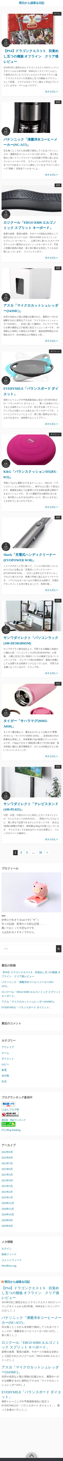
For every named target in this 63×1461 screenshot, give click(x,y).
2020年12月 (8, 1203)
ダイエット (55, 351)
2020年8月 (7, 1226)
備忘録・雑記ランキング (14, 1120)
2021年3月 (7, 1186)
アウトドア (8, 1047)
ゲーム (57, 13)
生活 (58, 600)
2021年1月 (7, 1197)
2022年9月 (7, 1152)
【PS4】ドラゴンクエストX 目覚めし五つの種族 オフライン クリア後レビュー (31, 56)
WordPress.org (9, 1265)
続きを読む (51, 91)
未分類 (5, 1075)
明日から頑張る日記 (31, 3)
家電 (58, 102)
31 (40, 852)
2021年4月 (7, 1180)
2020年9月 (7, 1220)
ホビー (5, 1064)
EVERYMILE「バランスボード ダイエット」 (27, 1007)
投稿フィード (9, 1254)
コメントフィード (12, 1260)
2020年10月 (8, 1214)
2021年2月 (7, 1192)
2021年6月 (7, 1169)
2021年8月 (7, 1157)
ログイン (7, 1248)
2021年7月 (7, 1163)
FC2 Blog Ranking (11, 1130)
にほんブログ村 (10, 1109)
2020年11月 (8, 1209)
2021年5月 (7, 1174)
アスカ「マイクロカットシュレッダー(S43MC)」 (29, 1001)
